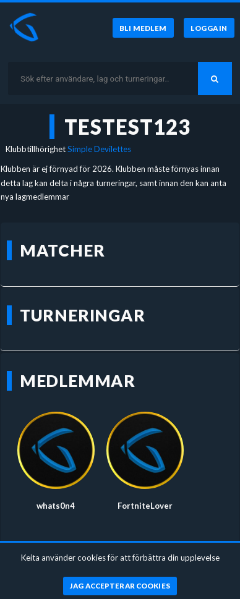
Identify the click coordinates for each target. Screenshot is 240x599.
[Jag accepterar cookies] (120, 586)
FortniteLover (145, 506)
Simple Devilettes (99, 149)
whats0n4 (55, 506)
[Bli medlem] (143, 28)
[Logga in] (209, 28)
